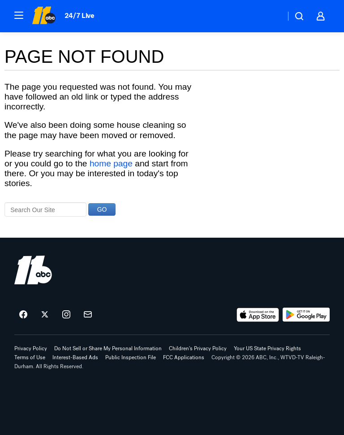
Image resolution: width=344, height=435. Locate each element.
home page (111, 163)
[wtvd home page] (33, 270)
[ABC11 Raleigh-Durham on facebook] (23, 315)
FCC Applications (183, 357)
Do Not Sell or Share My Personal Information (108, 348)
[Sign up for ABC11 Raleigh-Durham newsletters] (88, 315)
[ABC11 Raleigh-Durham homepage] (44, 16)
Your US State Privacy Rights (267, 348)
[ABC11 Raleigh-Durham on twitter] (45, 315)
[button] (18, 15)
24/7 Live (79, 15)
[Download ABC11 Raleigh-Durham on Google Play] (306, 315)
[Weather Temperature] (271, 16)
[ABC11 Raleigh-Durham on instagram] (66, 315)
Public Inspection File (130, 357)
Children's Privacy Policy (198, 348)
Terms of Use (29, 357)
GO (102, 209)
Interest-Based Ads (75, 357)
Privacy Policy (30, 348)
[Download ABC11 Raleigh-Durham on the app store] (258, 315)
